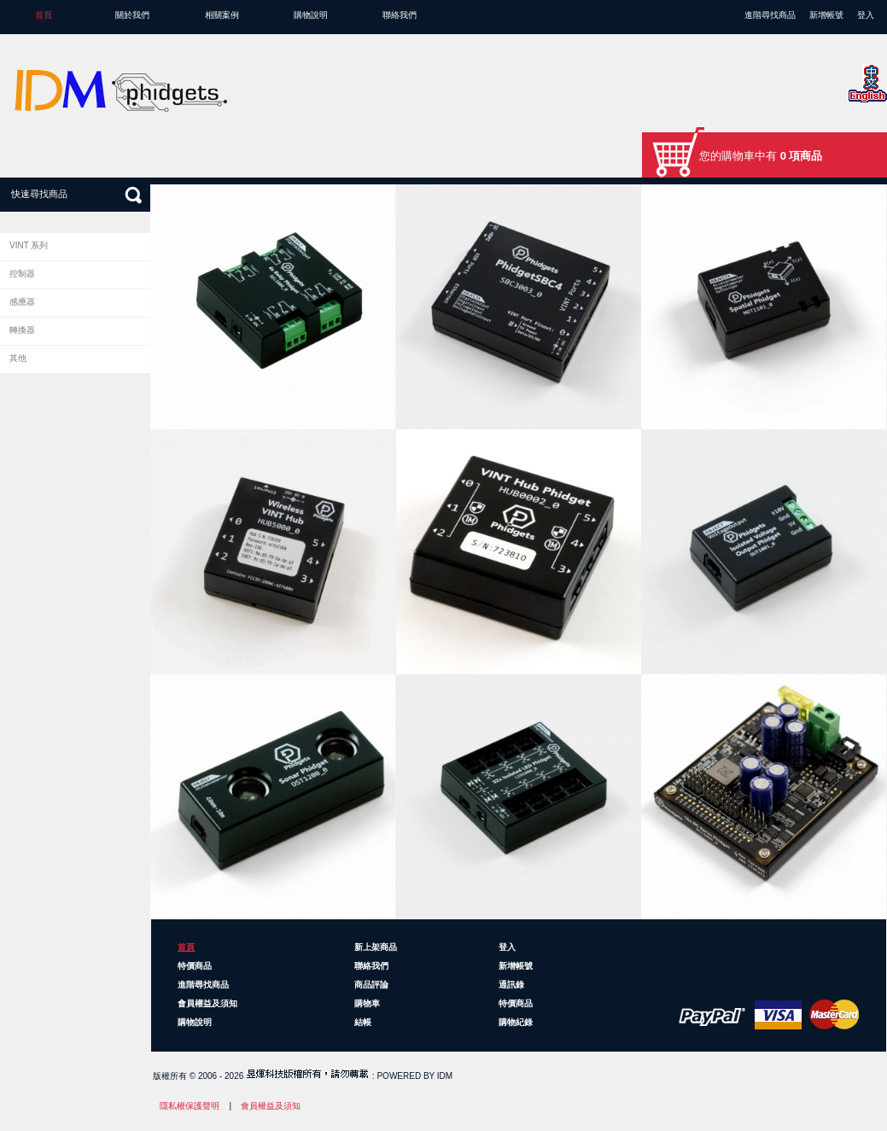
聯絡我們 (399, 15)
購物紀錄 (516, 1022)
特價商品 (195, 966)
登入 (865, 15)
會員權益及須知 (207, 1003)
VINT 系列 (28, 245)
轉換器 (22, 330)
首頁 (43, 15)
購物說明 (311, 15)
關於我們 (132, 15)
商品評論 (371, 984)
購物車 (367, 1003)
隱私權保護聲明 (189, 1106)
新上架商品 (375, 947)
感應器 (22, 301)
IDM (444, 1076)
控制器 (22, 273)
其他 (17, 358)
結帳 (362, 1022)
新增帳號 (826, 15)
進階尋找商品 (770, 15)
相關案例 (222, 15)
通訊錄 (511, 984)
